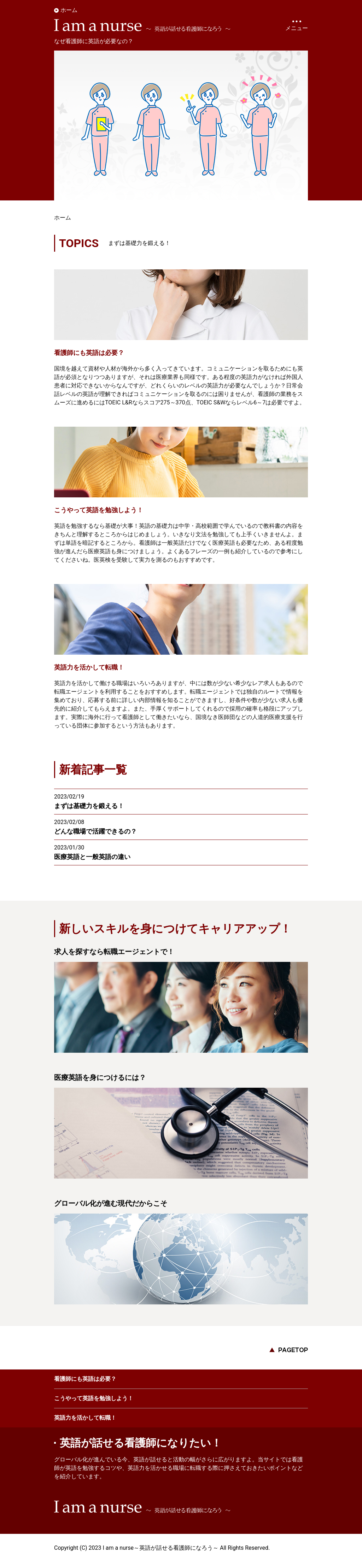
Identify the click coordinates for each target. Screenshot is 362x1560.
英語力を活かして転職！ (85, 1416)
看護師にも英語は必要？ (85, 1377)
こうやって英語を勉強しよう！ (93, 1397)
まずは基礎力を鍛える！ (139, 241)
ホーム (68, 10)
